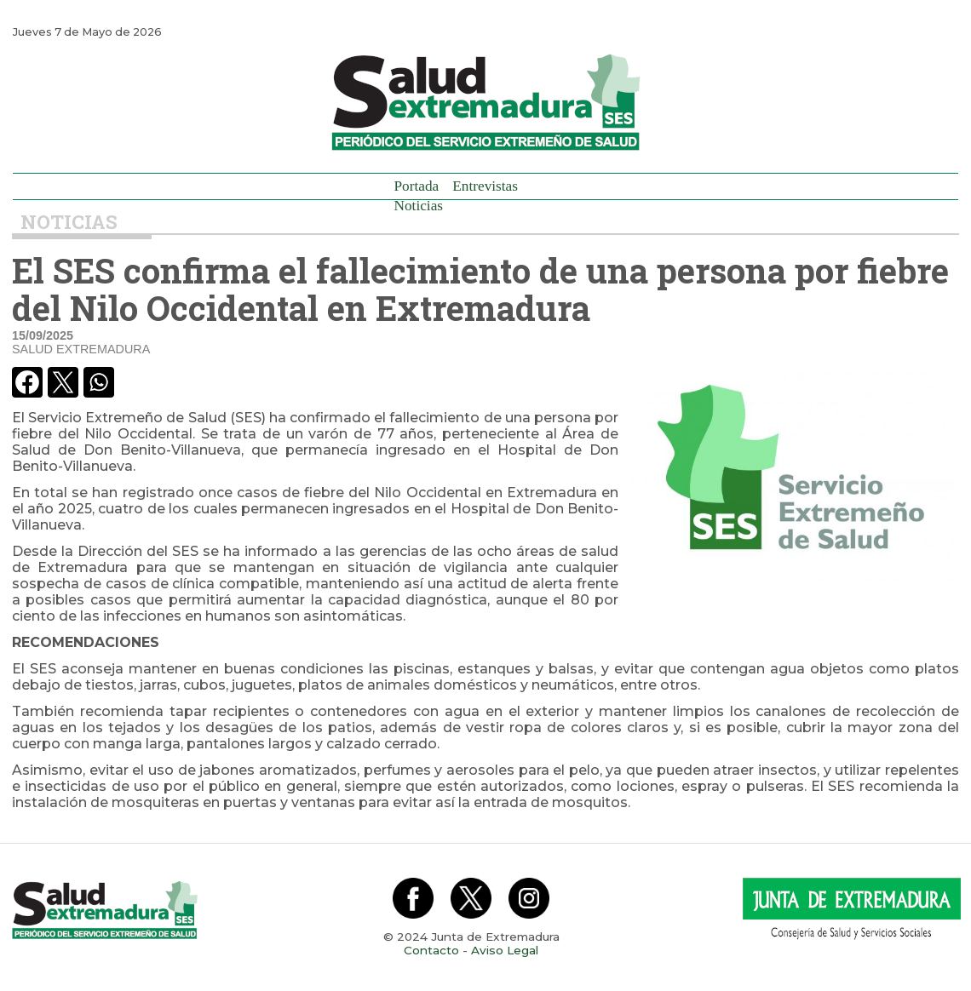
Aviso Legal (504, 950)
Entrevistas (485, 186)
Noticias (419, 206)
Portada (417, 186)
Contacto (431, 950)
